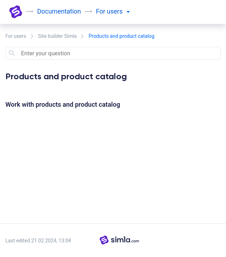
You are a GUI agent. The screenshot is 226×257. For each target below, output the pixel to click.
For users (15, 36)
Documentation (59, 11)
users (118, 11)
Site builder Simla (57, 36)
